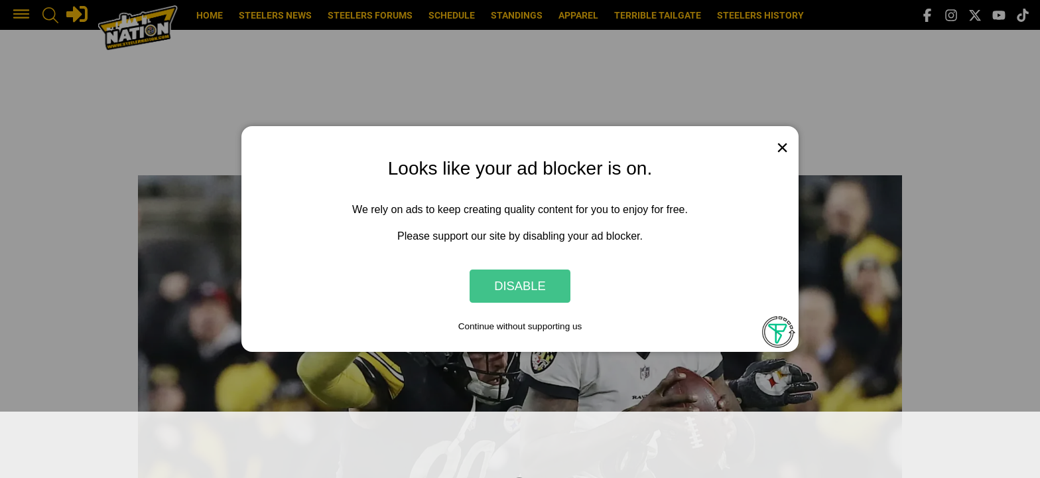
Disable (520, 286)
